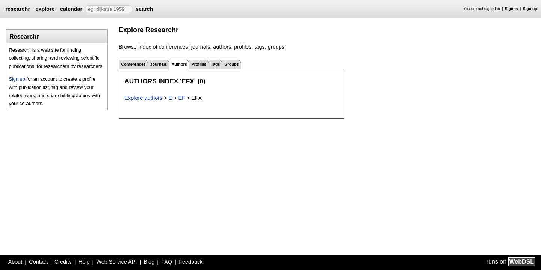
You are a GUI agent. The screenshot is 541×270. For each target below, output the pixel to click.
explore (44, 9)
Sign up (530, 9)
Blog (149, 262)
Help (84, 262)
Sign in (511, 9)
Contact (38, 262)
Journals (158, 64)
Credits (63, 262)
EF (181, 98)
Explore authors (143, 98)
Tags (215, 64)
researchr (17, 9)
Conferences (133, 64)
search (144, 9)
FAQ (166, 262)
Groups (231, 64)
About (15, 262)
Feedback (190, 262)
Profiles (199, 64)
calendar (71, 9)
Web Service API (116, 262)
